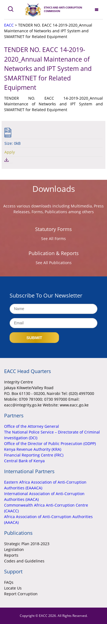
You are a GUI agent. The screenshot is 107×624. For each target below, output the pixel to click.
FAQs (8, 582)
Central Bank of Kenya (24, 460)
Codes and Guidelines (24, 561)
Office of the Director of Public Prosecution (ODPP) (50, 443)
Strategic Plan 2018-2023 (26, 543)
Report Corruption (21, 593)
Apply (9, 152)
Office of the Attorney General (31, 426)
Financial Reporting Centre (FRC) (33, 455)
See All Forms (53, 238)
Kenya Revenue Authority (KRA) (32, 449)
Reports (11, 555)
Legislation (14, 549)
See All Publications (54, 262)
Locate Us (13, 588)
